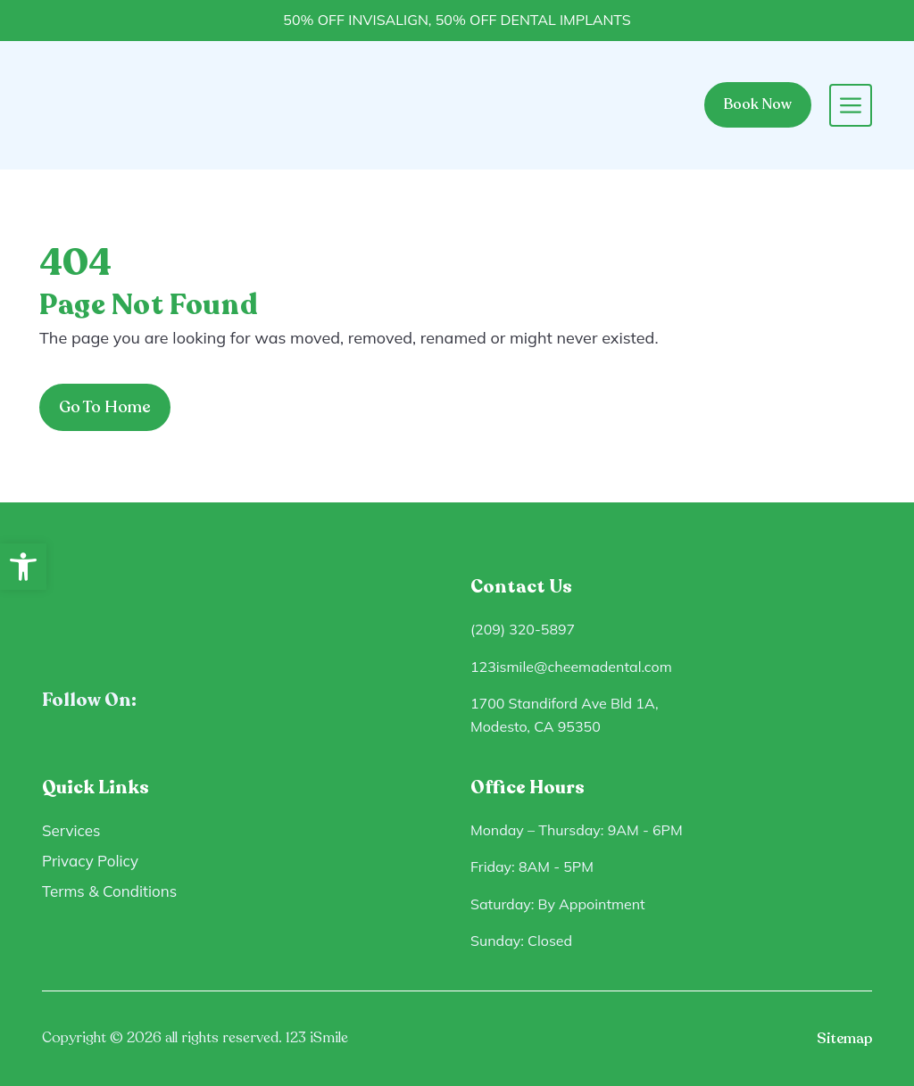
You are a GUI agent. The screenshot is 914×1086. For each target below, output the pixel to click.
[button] (23, 566)
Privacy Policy (90, 860)
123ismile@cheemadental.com (571, 667)
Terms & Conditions (109, 891)
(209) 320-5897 (522, 629)
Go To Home (105, 407)
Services (71, 830)
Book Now (758, 104)
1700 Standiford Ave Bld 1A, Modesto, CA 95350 (564, 714)
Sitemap (844, 1039)
